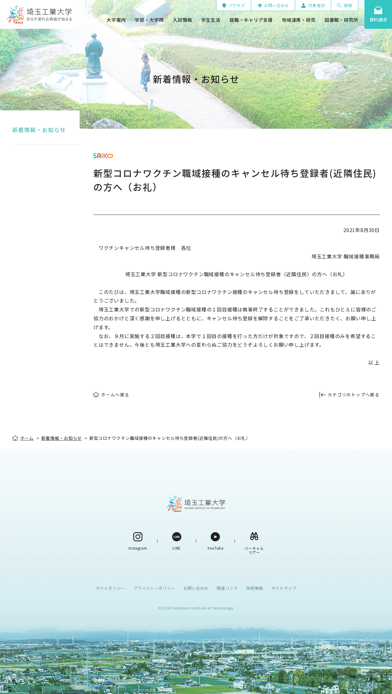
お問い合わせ (196, 588)
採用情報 (254, 588)
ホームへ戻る (115, 394)
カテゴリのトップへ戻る (353, 394)
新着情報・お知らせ (39, 130)
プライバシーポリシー (154, 588)
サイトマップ (283, 588)
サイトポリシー (110, 588)
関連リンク (227, 588)
